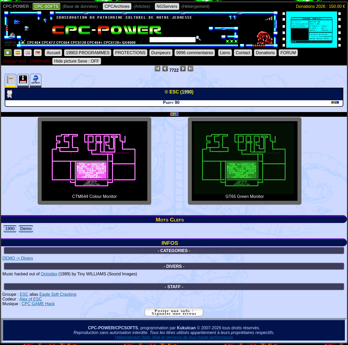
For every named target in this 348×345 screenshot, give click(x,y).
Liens (225, 53)
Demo (26, 228)
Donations (265, 53)
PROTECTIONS (130, 53)
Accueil (53, 53)
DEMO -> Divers (17, 258)
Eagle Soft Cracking (57, 294)
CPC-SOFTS (46, 6)
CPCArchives (117, 6)
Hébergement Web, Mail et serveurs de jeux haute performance (174, 337)
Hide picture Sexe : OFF (76, 61)
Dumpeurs (161, 53)
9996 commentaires (194, 53)
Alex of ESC (30, 299)
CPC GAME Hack (38, 304)
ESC (24, 294)
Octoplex (49, 274)
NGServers (167, 6)
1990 (10, 228)
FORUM (288, 53)
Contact (243, 53)
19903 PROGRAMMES (87, 53)
